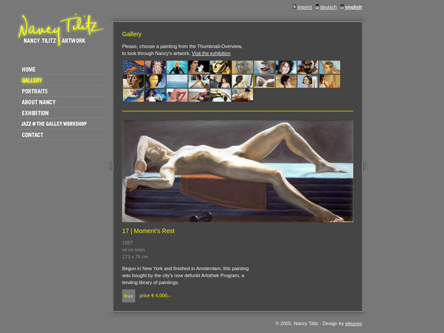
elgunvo (353, 323)
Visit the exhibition (211, 53)
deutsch (326, 7)
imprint (302, 7)
